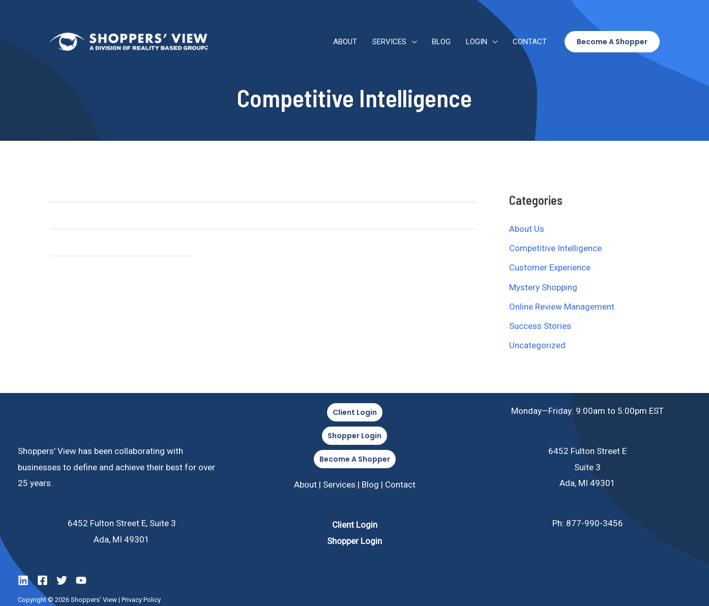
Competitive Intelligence (555, 248)
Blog (441, 41)
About (345, 41)
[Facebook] (42, 580)
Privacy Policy (141, 599)
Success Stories (540, 326)
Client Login (354, 525)
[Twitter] (61, 580)
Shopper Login (354, 541)
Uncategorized (537, 345)
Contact (530, 41)
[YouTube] (81, 580)
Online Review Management (561, 306)
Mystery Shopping (543, 287)
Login (476, 41)
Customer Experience (549, 267)
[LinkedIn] (23, 580)
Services (389, 41)
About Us (526, 229)
